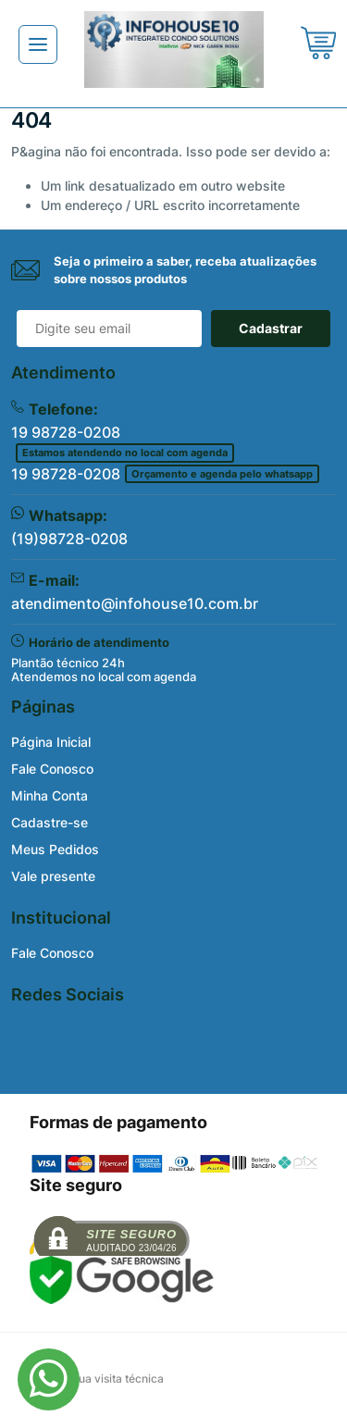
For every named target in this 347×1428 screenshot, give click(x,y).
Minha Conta (49, 795)
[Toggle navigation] (38, 44)
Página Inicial (51, 742)
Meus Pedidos (55, 849)
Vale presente (53, 876)
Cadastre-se (49, 822)
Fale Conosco (52, 768)
